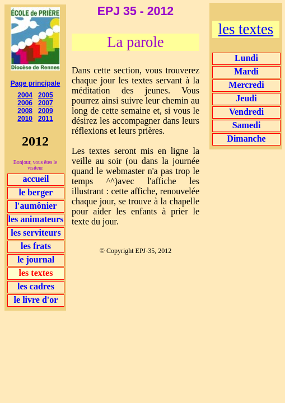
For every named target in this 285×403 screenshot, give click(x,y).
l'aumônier (36, 205)
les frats (36, 246)
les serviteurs (35, 232)
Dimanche (246, 138)
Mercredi (246, 85)
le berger (36, 192)
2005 (45, 95)
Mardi (246, 71)
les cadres (35, 286)
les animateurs (35, 219)
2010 (24, 119)
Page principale (35, 83)
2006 (24, 103)
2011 (45, 119)
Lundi (246, 58)
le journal (35, 259)
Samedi (246, 125)
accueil (35, 179)
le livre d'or (36, 299)
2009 (45, 111)
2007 (45, 103)
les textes (245, 29)
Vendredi (246, 111)
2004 (24, 95)
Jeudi (246, 98)
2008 (24, 111)
